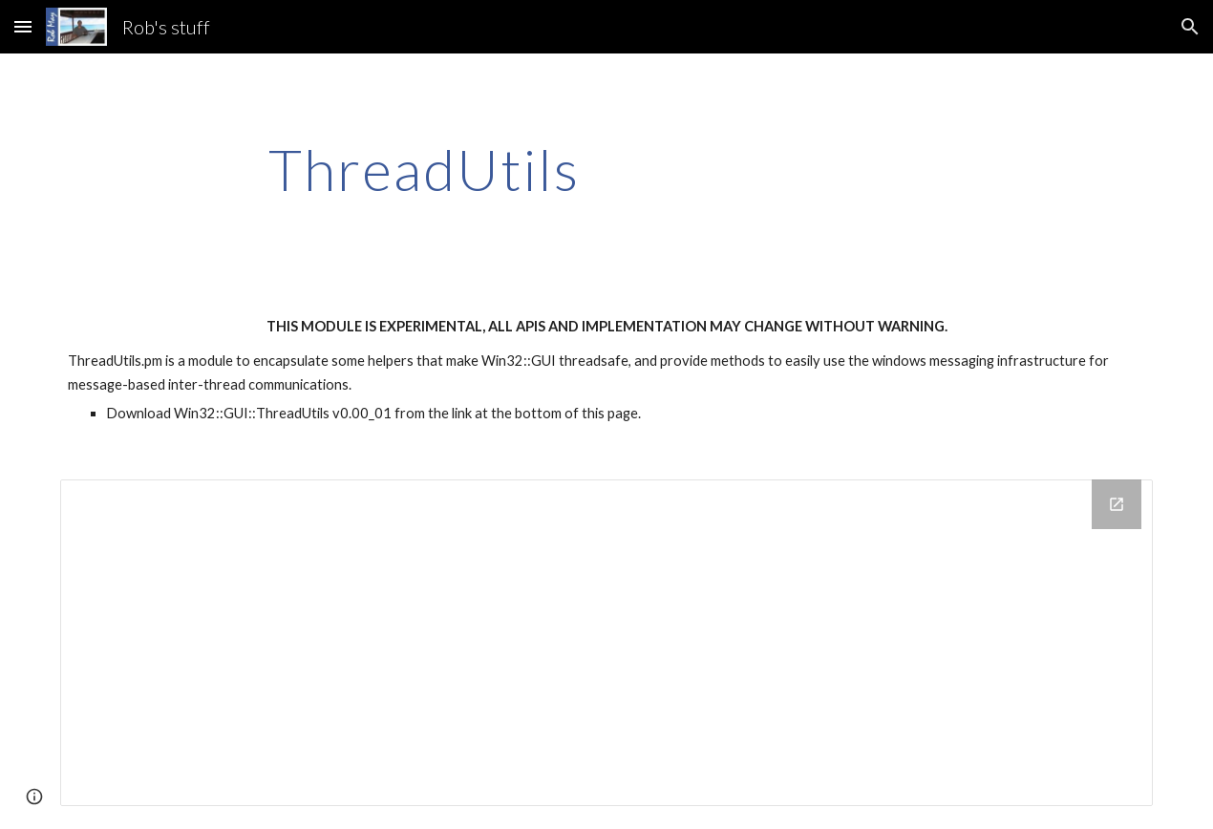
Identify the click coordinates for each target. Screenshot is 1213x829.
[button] (23, 26)
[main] (424, 169)
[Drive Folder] (607, 642)
